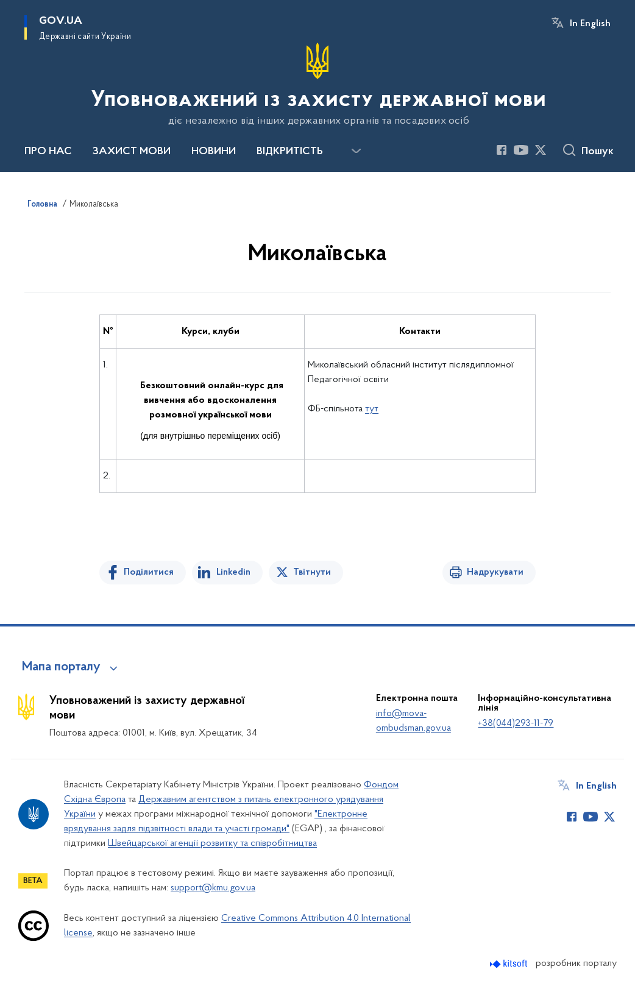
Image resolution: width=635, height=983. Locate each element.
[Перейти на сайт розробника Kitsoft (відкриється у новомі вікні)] (510, 963)
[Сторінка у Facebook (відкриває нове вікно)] (501, 150)
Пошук (597, 151)
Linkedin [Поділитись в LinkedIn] (233, 572)
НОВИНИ (213, 151)
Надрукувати (495, 572)
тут (371, 409)
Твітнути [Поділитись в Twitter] (312, 572)
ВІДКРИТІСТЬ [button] (290, 151)
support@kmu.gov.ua (213, 888)
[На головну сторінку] (317, 85)
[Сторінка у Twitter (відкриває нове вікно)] (540, 150)
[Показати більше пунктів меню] (356, 151)
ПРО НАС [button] (48, 151)
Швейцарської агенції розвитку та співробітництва (212, 843)
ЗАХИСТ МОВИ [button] (132, 151)
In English (590, 24)
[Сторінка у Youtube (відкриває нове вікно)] (521, 150)
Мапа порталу (61, 667)
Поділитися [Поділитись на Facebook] (149, 572)
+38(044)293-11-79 (515, 723)
